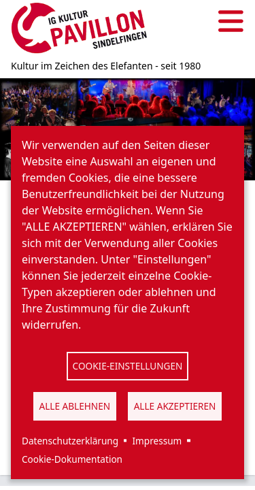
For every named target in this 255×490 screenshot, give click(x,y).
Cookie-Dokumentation (72, 459)
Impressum (157, 440)
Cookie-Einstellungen (128, 365)
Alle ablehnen (75, 405)
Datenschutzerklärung (70, 440)
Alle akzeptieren (175, 405)
